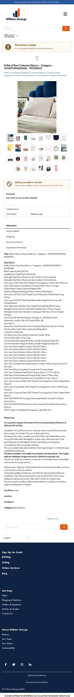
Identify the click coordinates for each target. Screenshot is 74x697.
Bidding (6, 557)
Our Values (7, 643)
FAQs (4, 596)
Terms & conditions (14, 242)
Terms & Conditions (37, 675)
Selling (6, 563)
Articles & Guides (10, 609)
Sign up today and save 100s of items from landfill (37, 2)
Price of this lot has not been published (21, 198)
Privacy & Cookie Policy (37, 682)
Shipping (10, 236)
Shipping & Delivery (11, 600)
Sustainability (8, 648)
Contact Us (7, 614)
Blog (4, 573)
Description (11, 225)
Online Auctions (11, 568)
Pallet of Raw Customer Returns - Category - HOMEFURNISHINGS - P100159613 (28, 67)
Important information (16, 247)
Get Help (7, 591)
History (5, 635)
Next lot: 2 (53, 518)
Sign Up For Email (12, 552)
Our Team (7, 639)
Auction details (12, 231)
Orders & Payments (11, 605)
